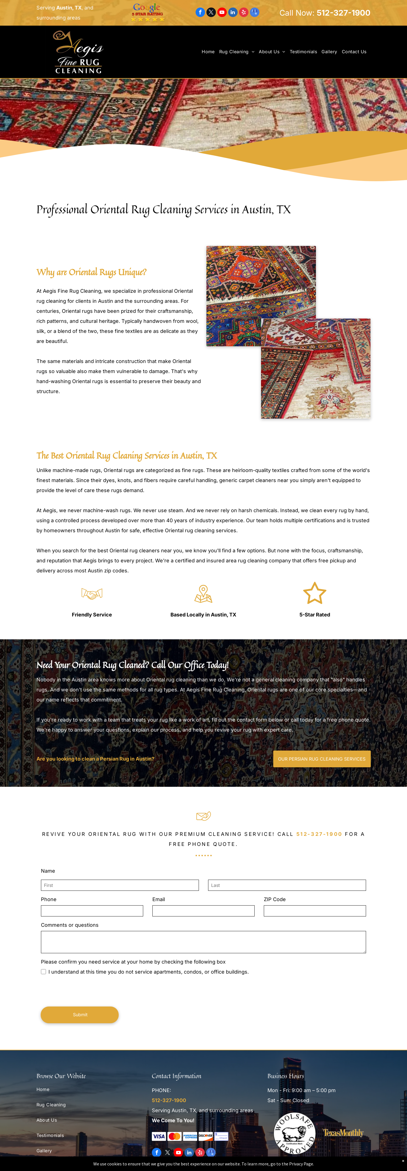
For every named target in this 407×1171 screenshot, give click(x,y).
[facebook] (200, 13)
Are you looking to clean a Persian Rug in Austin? (111, 759)
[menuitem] (210, 51)
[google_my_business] (254, 13)
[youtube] (222, 13)
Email (156, 899)
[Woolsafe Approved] (294, 1133)
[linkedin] (233, 13)
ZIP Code (272, 899)
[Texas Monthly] (343, 1133)
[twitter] (211, 13)
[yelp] (243, 13)
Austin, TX (69, 8)
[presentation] (80, 990)
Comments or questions (67, 925)
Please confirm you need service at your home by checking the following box (130, 962)
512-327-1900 (344, 13)
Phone (46, 899)
